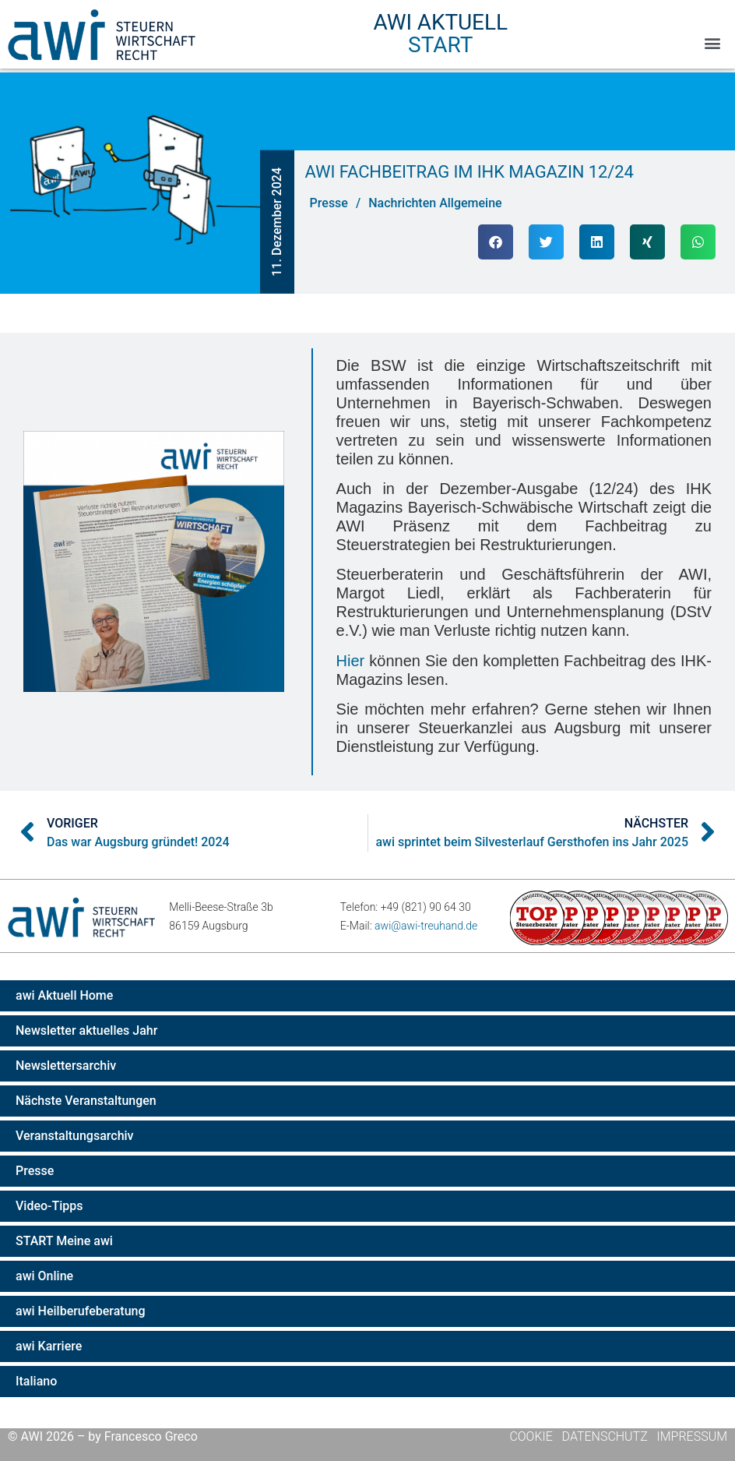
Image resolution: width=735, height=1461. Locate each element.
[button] (713, 43)
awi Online (44, 1276)
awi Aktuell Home (64, 995)
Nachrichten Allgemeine (434, 203)
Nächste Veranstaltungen (86, 1100)
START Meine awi (64, 1240)
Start (440, 45)
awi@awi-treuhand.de (426, 925)
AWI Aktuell (441, 22)
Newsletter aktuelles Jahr (86, 1030)
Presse (35, 1170)
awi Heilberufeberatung (81, 1311)
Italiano (36, 1381)
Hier (350, 660)
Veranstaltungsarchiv (75, 1135)
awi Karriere (49, 1346)
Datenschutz (605, 1436)
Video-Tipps (49, 1205)
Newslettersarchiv (66, 1065)
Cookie (532, 1436)
